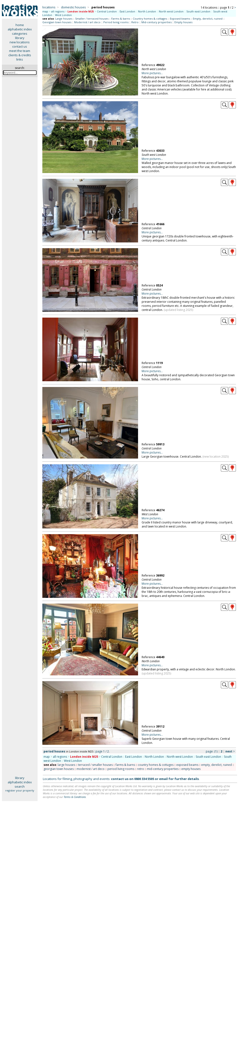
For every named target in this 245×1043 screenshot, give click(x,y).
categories (19, 33)
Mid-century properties (156, 22)
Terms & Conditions (75, 797)
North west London (171, 11)
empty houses (190, 769)
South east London (198, 11)
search (20, 786)
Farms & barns (120, 18)
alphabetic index (20, 29)
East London (127, 11)
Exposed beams (180, 18)
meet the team (19, 51)
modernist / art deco (91, 769)
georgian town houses (59, 769)
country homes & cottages (155, 765)
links (19, 59)
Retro (135, 22)
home (20, 25)
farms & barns (125, 765)
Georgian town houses (56, 22)
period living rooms (120, 769)
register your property (19, 790)
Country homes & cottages (150, 18)
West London (63, 15)
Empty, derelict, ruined (208, 18)
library (19, 38)
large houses (66, 765)
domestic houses (73, 7)
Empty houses (183, 22)
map (45, 11)
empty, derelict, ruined (216, 765)
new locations (20, 42)
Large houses (63, 18)
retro (140, 769)
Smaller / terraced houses (91, 18)
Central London (107, 11)
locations (49, 7)
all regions (57, 11)
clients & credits (19, 55)
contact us (19, 46)
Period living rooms (115, 22)
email (163, 779)
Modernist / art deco (87, 22)
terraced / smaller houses (95, 765)
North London (147, 11)
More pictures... (152, 73)
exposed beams (187, 765)
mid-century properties (162, 769)
